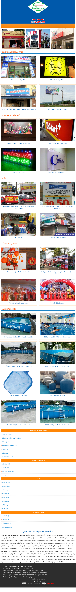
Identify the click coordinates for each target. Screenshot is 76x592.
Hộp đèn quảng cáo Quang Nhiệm (57, 143)
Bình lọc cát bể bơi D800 (57, 395)
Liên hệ (4, 475)
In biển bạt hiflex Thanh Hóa (57, 238)
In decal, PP (18, 238)
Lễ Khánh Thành (7, 527)
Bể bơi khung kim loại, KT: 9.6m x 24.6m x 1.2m (18, 337)
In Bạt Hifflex (6, 486)
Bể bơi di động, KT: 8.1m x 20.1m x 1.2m (57, 425)
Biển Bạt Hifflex (7, 434)
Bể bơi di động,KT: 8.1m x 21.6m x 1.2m (19, 425)
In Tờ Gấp (5, 505)
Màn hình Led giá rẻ (18, 172)
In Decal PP (5, 493)
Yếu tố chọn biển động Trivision (57, 109)
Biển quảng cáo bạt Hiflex (18, 80)
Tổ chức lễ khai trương (57, 303)
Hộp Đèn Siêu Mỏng (8, 471)
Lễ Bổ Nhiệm (6, 516)
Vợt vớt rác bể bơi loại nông (18, 395)
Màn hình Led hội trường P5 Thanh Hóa (18, 143)
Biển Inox (5, 453)
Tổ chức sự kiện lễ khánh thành (18, 303)
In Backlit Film (6, 482)
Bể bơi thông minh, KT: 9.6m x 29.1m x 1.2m (57, 337)
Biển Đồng (5, 449)
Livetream (38, 581)
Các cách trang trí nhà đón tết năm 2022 (18, 272)
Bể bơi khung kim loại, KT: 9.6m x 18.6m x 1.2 (18, 366)
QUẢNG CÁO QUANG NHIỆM (38, 531)
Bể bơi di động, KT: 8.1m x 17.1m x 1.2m (57, 366)
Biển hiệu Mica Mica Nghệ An (57, 172)
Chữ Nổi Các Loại (7, 457)
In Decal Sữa (5, 497)
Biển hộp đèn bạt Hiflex (57, 80)
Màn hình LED (6, 464)
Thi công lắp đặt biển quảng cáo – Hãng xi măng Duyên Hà (19, 109)
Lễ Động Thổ (6, 519)
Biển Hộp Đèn (6, 442)
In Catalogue (5, 490)
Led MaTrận (5, 467)
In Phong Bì (5, 501)
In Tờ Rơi (5, 508)
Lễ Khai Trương (6, 523)
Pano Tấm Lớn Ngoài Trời (9, 445)
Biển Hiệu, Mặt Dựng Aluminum (11, 438)
